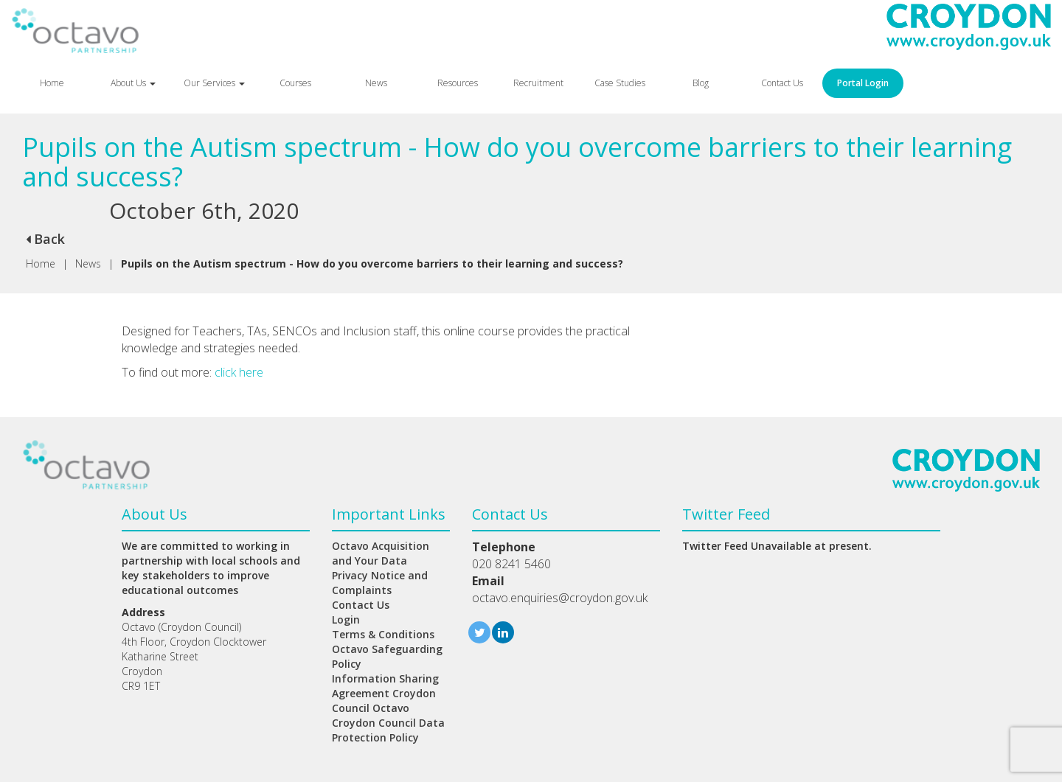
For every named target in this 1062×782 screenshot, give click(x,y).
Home (52, 83)
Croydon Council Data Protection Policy (388, 730)
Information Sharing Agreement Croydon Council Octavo (385, 693)
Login (346, 619)
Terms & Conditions (383, 634)
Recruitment (538, 83)
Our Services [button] (214, 83)
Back (45, 239)
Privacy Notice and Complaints (380, 582)
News (376, 83)
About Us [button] (133, 83)
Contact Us (782, 83)
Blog (701, 83)
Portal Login (863, 83)
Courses (295, 83)
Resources (457, 83)
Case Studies (619, 83)
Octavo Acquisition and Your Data (380, 553)
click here (239, 372)
